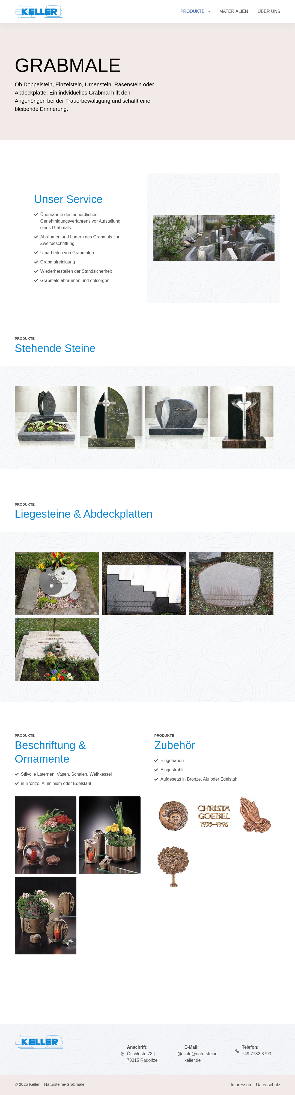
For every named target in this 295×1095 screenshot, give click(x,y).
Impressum (241, 1084)
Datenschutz (268, 1084)
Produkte (196, 11)
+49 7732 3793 (256, 1053)
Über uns (269, 11)
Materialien (233, 11)
